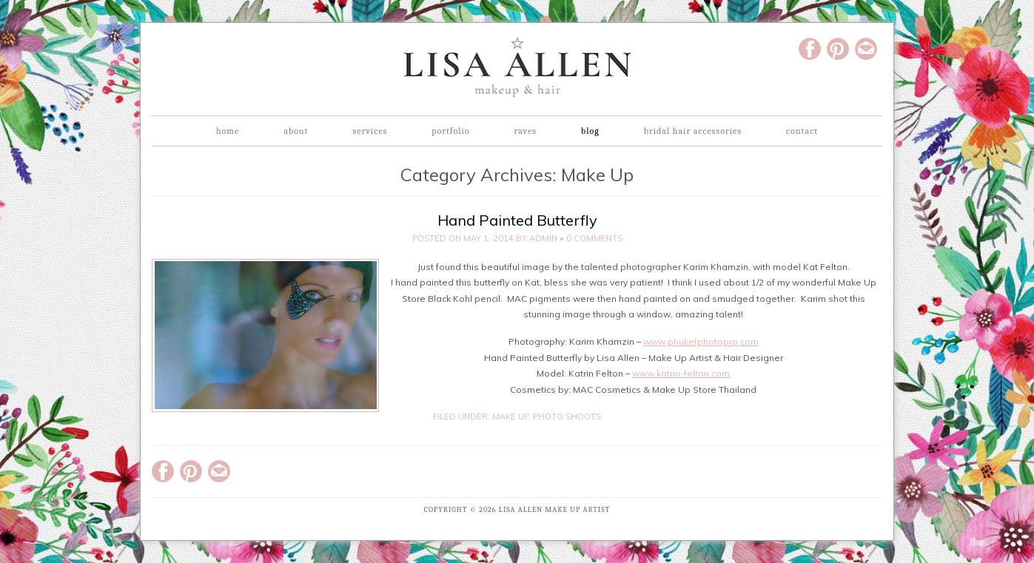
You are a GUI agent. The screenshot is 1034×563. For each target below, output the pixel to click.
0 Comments (594, 238)
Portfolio (450, 131)
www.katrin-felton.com (681, 373)
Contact (802, 131)
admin (543, 238)
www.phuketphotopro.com (701, 341)
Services (369, 131)
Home (227, 131)
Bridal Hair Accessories (693, 131)
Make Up (510, 416)
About (295, 131)
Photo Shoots (567, 416)
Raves (525, 131)
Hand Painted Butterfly (517, 220)
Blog (590, 131)
